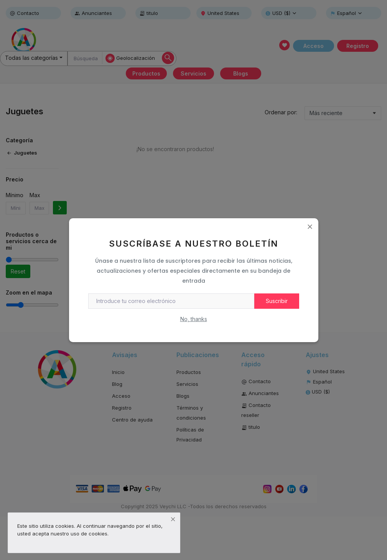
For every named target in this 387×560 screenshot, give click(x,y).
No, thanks (193, 319)
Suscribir (277, 301)
